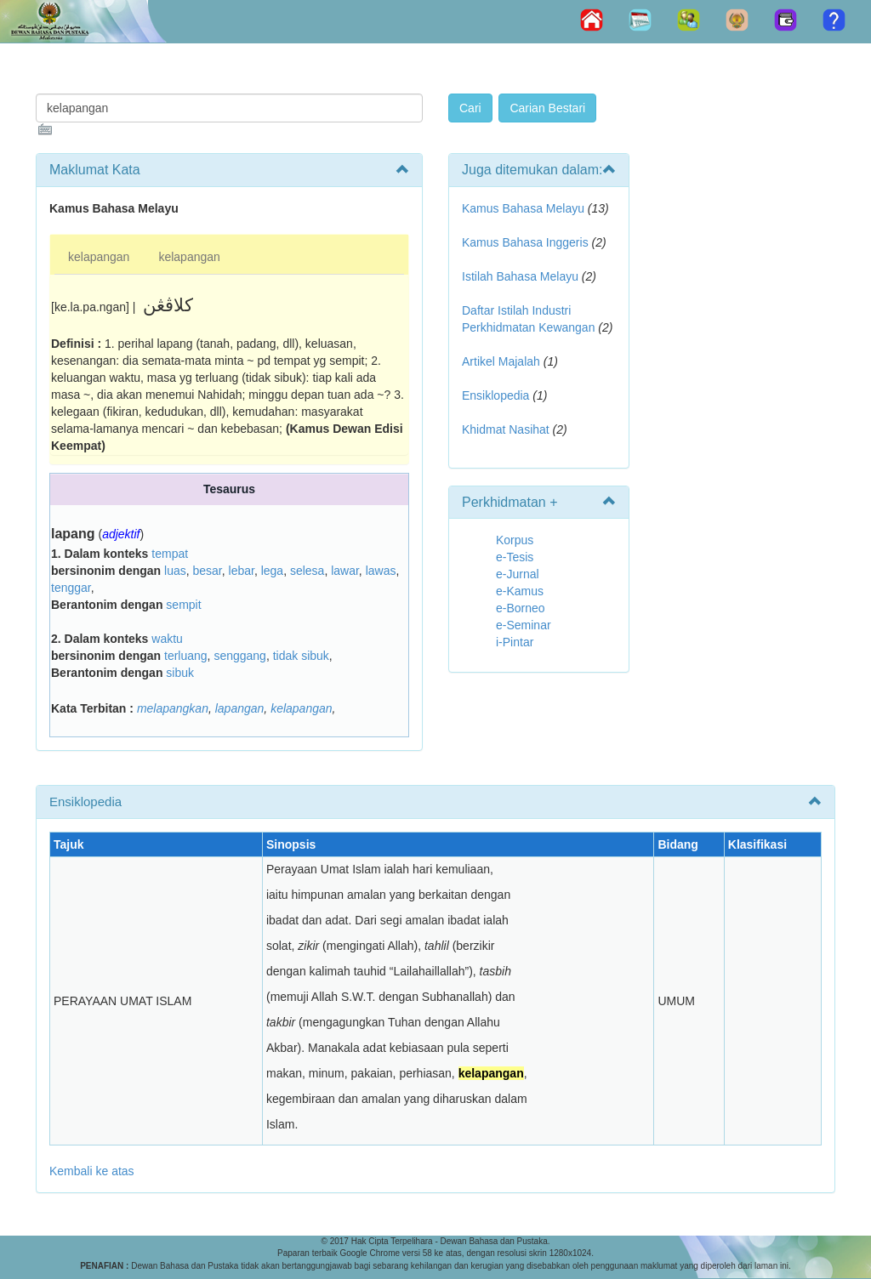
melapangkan (172, 708)
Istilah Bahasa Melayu (520, 276)
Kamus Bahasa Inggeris (525, 242)
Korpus (514, 540)
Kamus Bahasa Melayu (525, 208)
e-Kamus (520, 591)
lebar (241, 570)
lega (272, 570)
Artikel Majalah (501, 361)
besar (206, 570)
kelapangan (98, 257)
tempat (169, 553)
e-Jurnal (517, 574)
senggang (239, 655)
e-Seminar (523, 625)
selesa (307, 570)
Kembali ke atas (91, 1171)
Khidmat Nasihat (505, 429)
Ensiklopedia (495, 395)
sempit (183, 604)
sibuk (180, 672)
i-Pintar (514, 642)
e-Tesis (514, 557)
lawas (381, 570)
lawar (345, 570)
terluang (186, 655)
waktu (167, 638)
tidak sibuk (301, 655)
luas (175, 570)
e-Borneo (520, 608)
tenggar (71, 587)
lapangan (240, 708)
